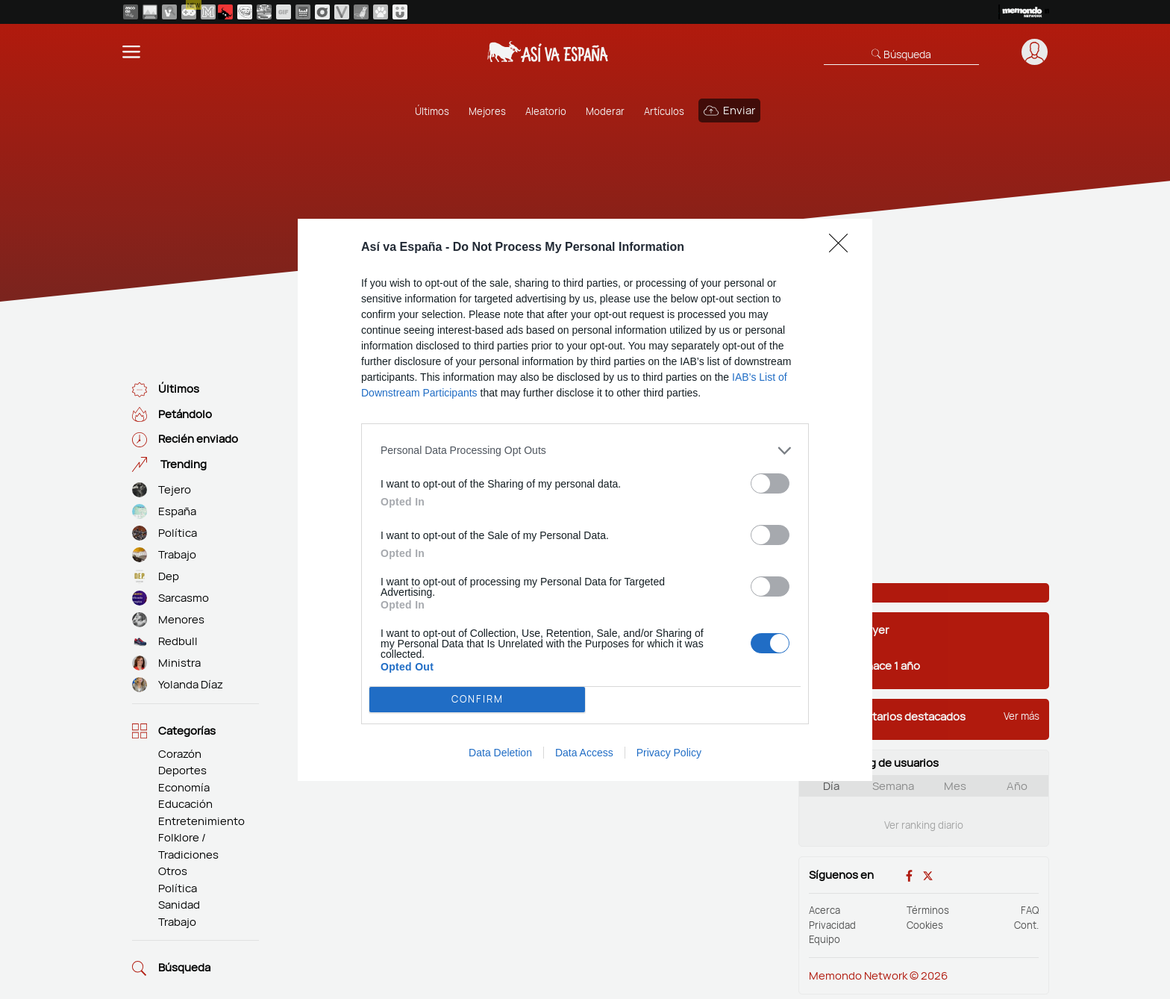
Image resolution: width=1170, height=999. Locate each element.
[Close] (843, 247)
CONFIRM (477, 699)
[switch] (770, 483)
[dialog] (585, 499)
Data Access (584, 753)
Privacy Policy (668, 753)
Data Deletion (500, 753)
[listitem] (585, 450)
